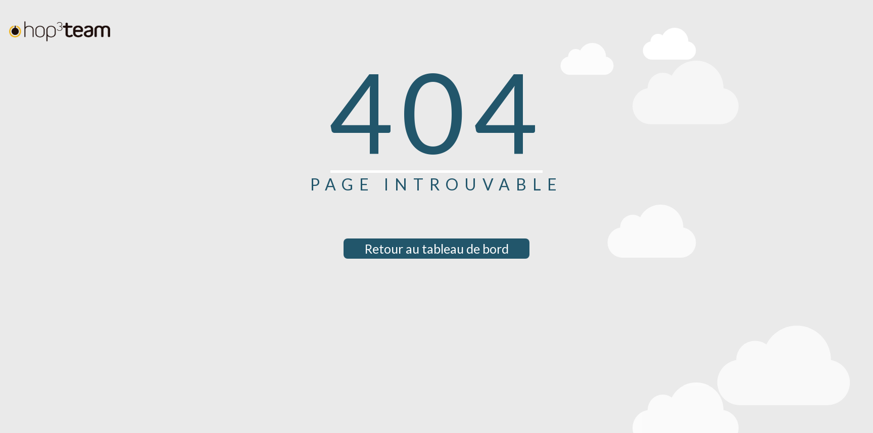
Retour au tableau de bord (437, 248)
